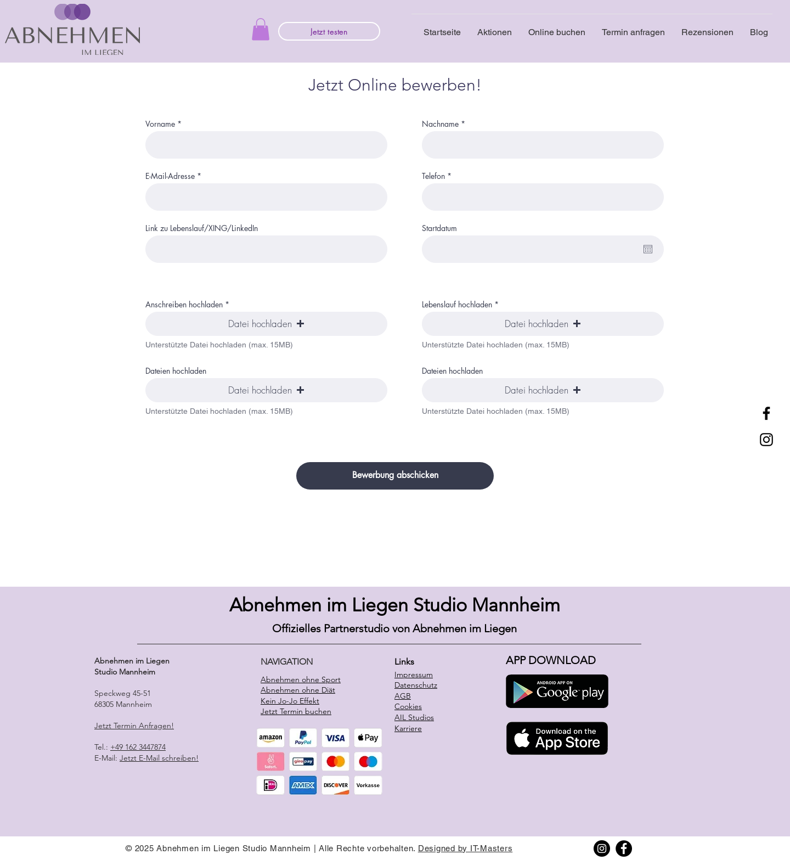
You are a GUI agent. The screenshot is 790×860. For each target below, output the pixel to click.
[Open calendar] (648, 249)
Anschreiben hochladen (184, 304)
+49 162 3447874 (138, 747)
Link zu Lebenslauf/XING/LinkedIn (201, 228)
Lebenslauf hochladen (457, 304)
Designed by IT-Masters (465, 848)
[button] (260, 29)
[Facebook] (766, 413)
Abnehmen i (280, 605)
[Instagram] (766, 439)
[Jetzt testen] (329, 31)
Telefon (433, 176)
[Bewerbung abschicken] (395, 476)
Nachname (440, 124)
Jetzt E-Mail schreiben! (159, 758)
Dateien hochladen (175, 371)
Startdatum (439, 228)
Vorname (160, 124)
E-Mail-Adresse (170, 176)
